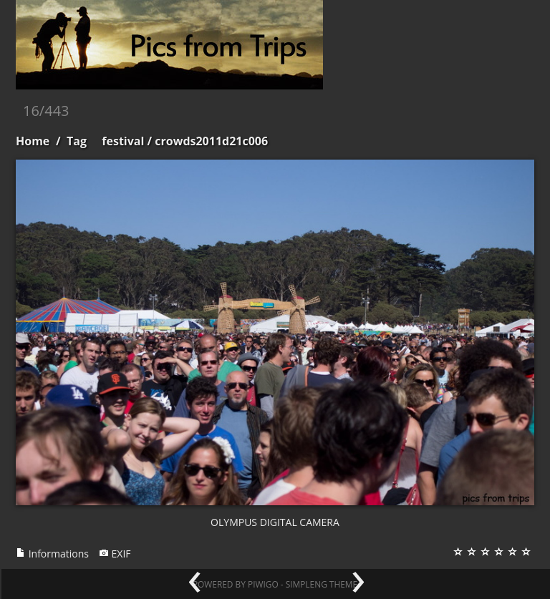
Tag (77, 141)
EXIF (115, 553)
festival (123, 141)
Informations (52, 553)
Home (32, 141)
